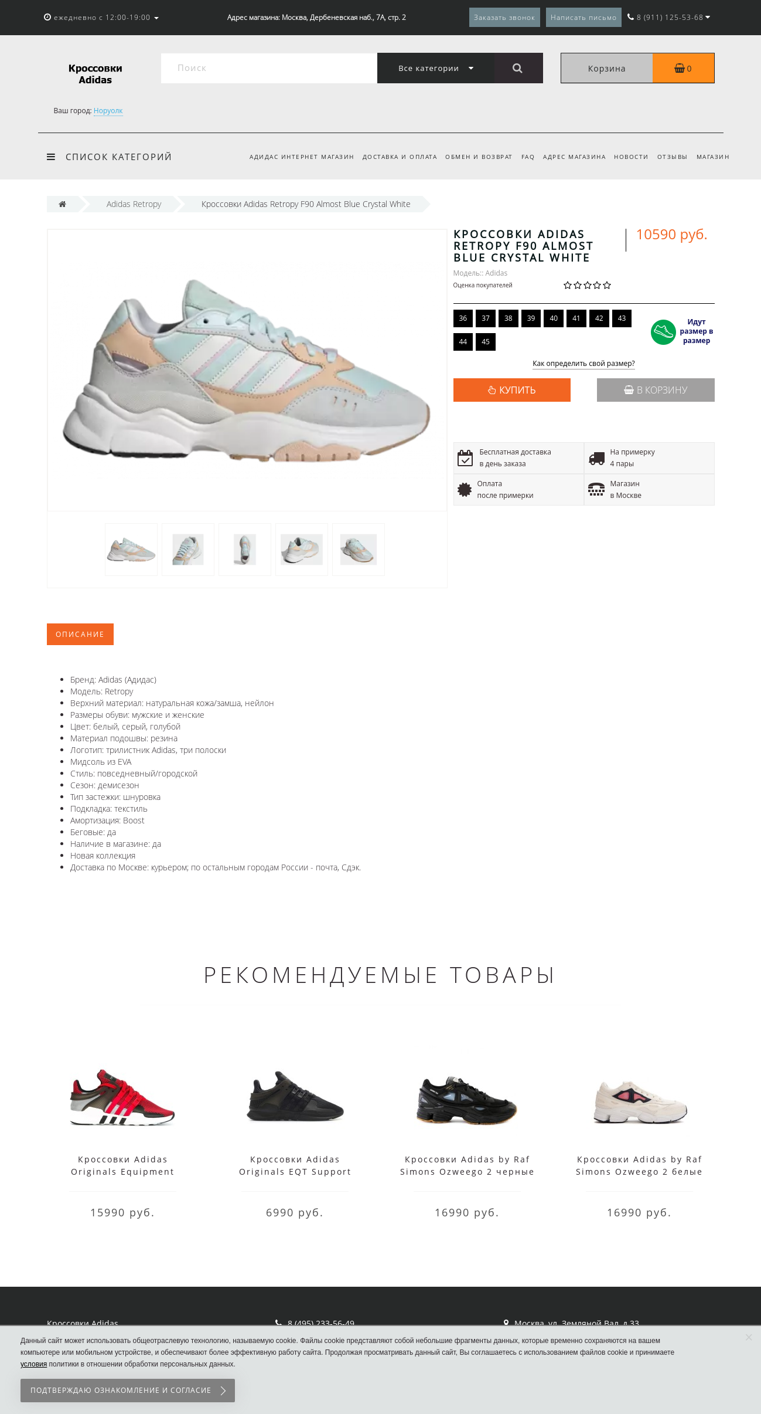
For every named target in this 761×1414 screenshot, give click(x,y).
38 (508, 318)
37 (486, 318)
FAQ (521, 156)
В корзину (655, 390)
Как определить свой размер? (584, 364)
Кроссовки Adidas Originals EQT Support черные (295, 1171)
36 (463, 318)
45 (486, 342)
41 (576, 318)
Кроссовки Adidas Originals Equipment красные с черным (123, 1171)
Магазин (713, 156)
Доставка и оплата (389, 156)
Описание (80, 634)
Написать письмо (584, 17)
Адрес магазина (569, 156)
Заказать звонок (504, 17)
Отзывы (670, 156)
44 (463, 342)
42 (599, 318)
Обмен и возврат (470, 156)
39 (531, 318)
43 (622, 318)
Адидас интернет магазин (289, 156)
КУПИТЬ (517, 390)
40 (554, 318)
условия (34, 1364)
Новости (628, 156)
